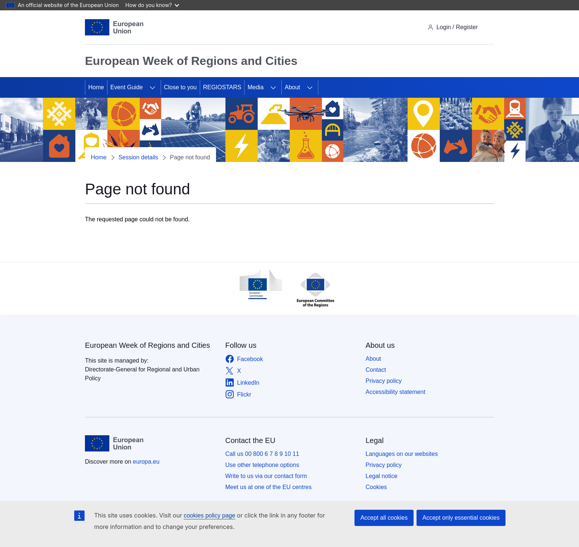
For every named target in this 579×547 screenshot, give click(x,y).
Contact (376, 370)
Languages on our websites (402, 454)
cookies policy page (209, 515)
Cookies (376, 487)
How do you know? (152, 5)
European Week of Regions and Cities (147, 345)
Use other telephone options (262, 465)
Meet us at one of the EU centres (268, 487)
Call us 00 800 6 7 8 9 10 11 (262, 454)
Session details (138, 157)
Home (96, 87)
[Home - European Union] (114, 27)
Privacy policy (384, 381)
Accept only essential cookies (461, 518)
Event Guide (126, 87)
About (292, 87)
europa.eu (146, 461)
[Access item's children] (152, 87)
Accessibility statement (395, 392)
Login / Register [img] (453, 27)
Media (255, 87)
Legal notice (381, 476)
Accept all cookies (384, 518)
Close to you (180, 87)
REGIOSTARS (222, 87)
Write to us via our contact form (266, 476)
